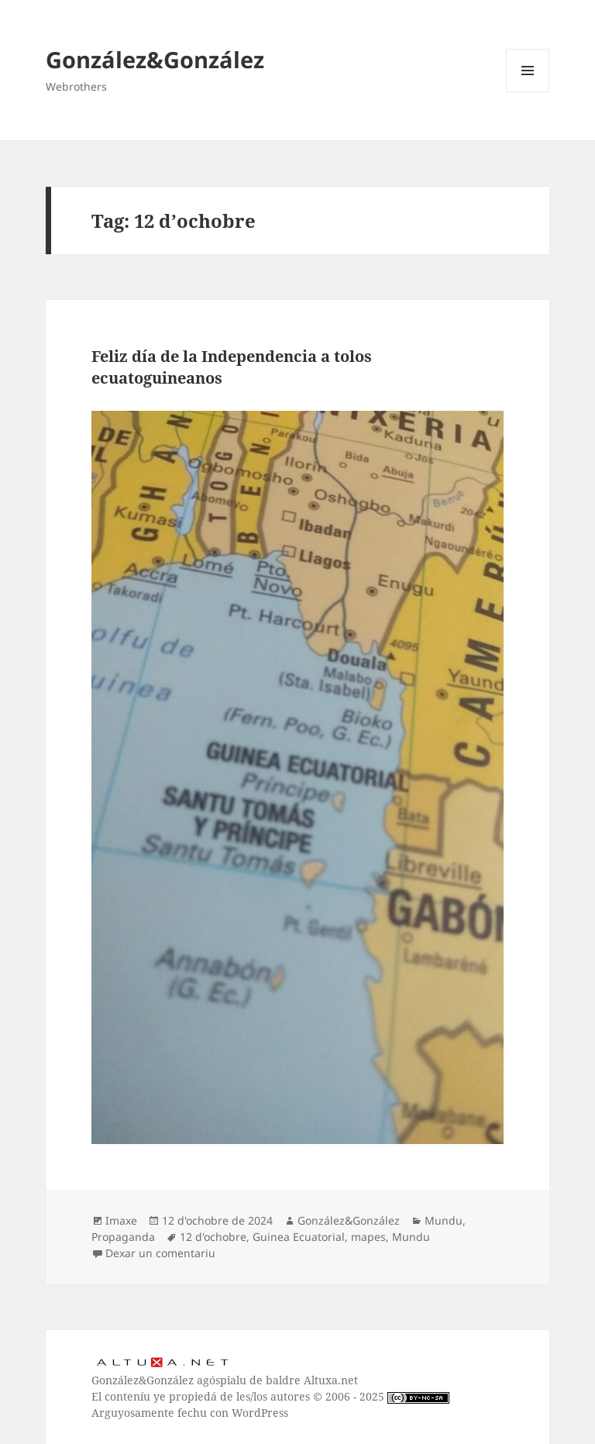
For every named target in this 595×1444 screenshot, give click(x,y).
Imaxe (121, 1220)
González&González (155, 59)
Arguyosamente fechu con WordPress (189, 1412)
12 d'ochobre (213, 1236)
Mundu (444, 1220)
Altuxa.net (331, 1380)
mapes (368, 1236)
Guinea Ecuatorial (299, 1236)
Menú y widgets (528, 91)
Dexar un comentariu (160, 1253)
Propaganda (123, 1236)
